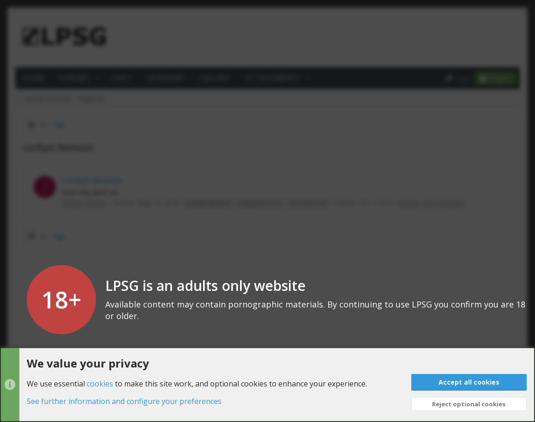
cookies (100, 383)
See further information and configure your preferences (124, 401)
